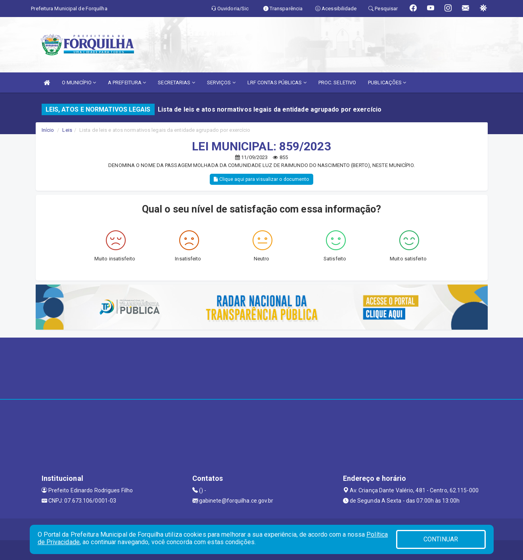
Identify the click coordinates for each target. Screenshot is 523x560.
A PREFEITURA (127, 82)
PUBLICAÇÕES (387, 82)
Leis (67, 130)
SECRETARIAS (176, 82)
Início (48, 130)
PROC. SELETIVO (337, 82)
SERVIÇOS (221, 82)
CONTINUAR (440, 539)
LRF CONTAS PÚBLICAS (277, 82)
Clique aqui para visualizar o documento (261, 179)
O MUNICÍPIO (79, 82)
